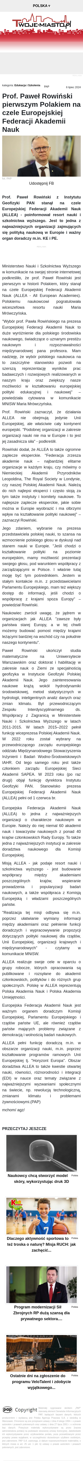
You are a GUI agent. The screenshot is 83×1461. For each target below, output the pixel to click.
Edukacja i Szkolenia (27, 85)
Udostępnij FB (41, 183)
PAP (46, 86)
